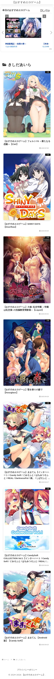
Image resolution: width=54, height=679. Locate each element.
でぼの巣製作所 (11, 47)
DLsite (45, 10)
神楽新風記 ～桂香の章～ (15, 44)
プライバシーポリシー (27, 670)
